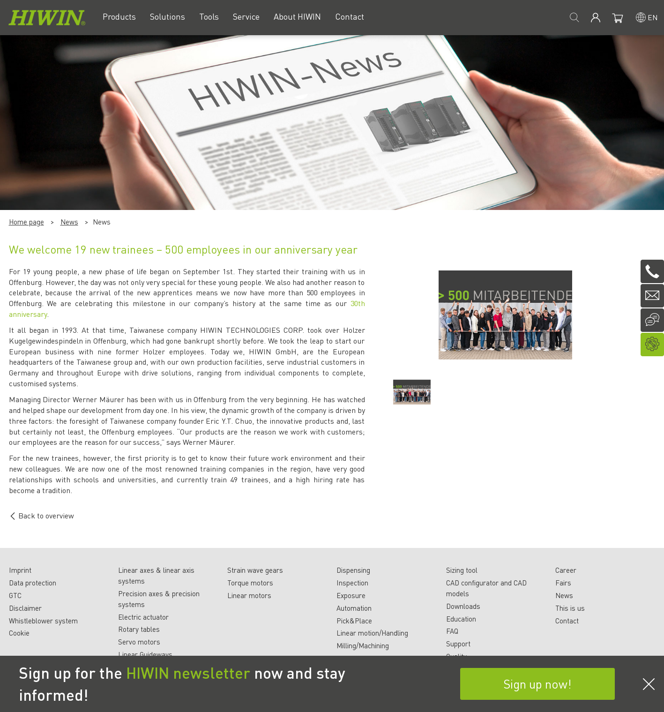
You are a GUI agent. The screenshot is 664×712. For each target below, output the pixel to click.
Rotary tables (139, 629)
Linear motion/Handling (372, 632)
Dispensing (353, 570)
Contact (567, 620)
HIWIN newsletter (188, 672)
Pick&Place (354, 620)
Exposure (351, 595)
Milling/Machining (362, 645)
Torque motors (250, 582)
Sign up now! (537, 683)
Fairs (563, 582)
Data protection (32, 582)
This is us (570, 608)
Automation (354, 608)
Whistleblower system (43, 620)
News (69, 221)
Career (565, 570)
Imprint (20, 570)
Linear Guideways (145, 654)
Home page (26, 221)
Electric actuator (143, 617)
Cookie (19, 632)
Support (458, 643)
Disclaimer (25, 608)
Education (461, 618)
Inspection (352, 582)
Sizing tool (461, 570)
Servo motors (139, 641)
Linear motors (249, 595)
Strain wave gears (255, 570)
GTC (15, 595)
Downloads (463, 606)
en (653, 17)
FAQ (452, 631)
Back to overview (41, 515)
